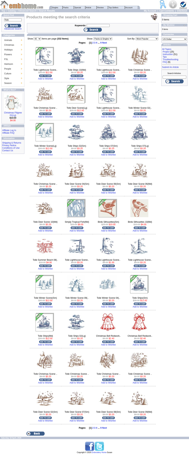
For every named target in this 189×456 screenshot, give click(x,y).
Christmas (9, 45)
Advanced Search (27, 11)
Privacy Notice (9, 145)
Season (8, 83)
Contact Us (7, 150)
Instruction (168, 54)
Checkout (182, 11)
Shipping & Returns (11, 143)
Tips (165, 57)
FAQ (165, 62)
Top (3, 11)
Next (104, 42)
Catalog (12, 11)
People (7, 69)
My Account (150, 11)
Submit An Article (170, 67)
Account (129, 7)
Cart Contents (166, 11)
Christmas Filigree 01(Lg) (13, 114)
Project (166, 51)
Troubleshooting (170, 59)
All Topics (166, 49)
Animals (8, 40)
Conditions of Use (11, 148)
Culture (7, 73)
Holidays (8, 49)
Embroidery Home (99, 452)
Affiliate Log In (9, 130)
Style (6, 78)
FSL (6, 59)
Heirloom (8, 64)
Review (100, 7)
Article (88, 7)
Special (78, 7)
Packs (66, 7)
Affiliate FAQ (8, 133)
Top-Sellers (113, 7)
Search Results (47, 11)
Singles (55, 7)
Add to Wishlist (45, 78)
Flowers (8, 54)
